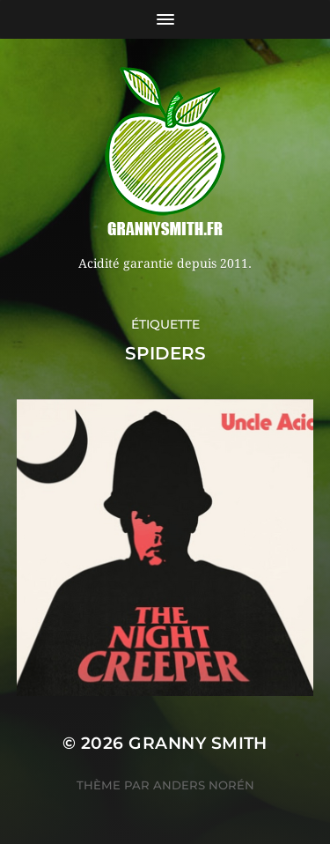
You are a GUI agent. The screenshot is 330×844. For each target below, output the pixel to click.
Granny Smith (198, 743)
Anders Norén (203, 785)
